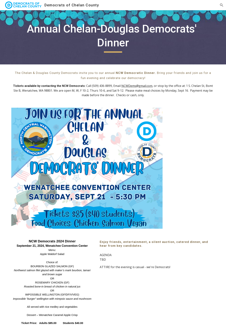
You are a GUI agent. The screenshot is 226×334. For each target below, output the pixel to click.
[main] (113, 37)
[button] (221, 5)
